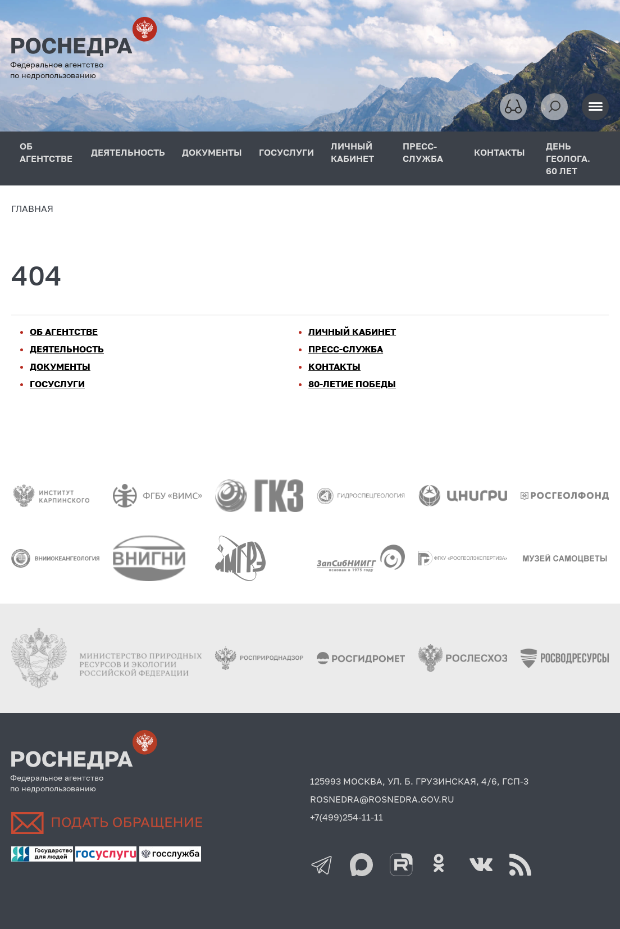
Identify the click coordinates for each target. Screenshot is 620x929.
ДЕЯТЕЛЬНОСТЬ (128, 152)
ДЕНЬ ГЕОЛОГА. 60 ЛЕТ (568, 158)
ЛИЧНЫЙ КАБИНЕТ (352, 152)
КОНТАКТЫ (499, 152)
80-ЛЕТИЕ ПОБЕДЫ (352, 383)
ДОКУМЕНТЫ (212, 152)
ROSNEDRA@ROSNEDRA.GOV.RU (382, 799)
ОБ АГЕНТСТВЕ (46, 152)
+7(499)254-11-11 (346, 817)
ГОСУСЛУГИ (286, 152)
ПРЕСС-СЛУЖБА (423, 152)
